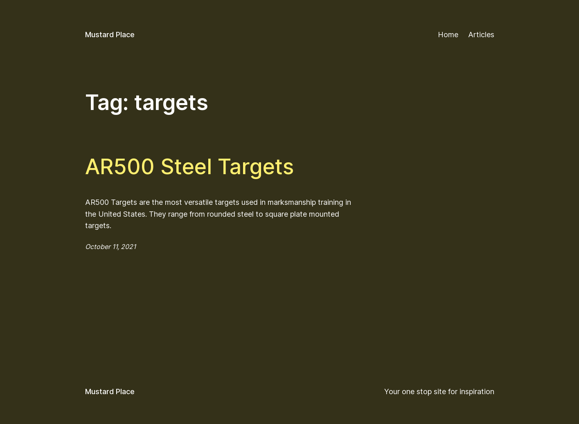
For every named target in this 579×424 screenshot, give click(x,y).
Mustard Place (110, 34)
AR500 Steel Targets (189, 167)
